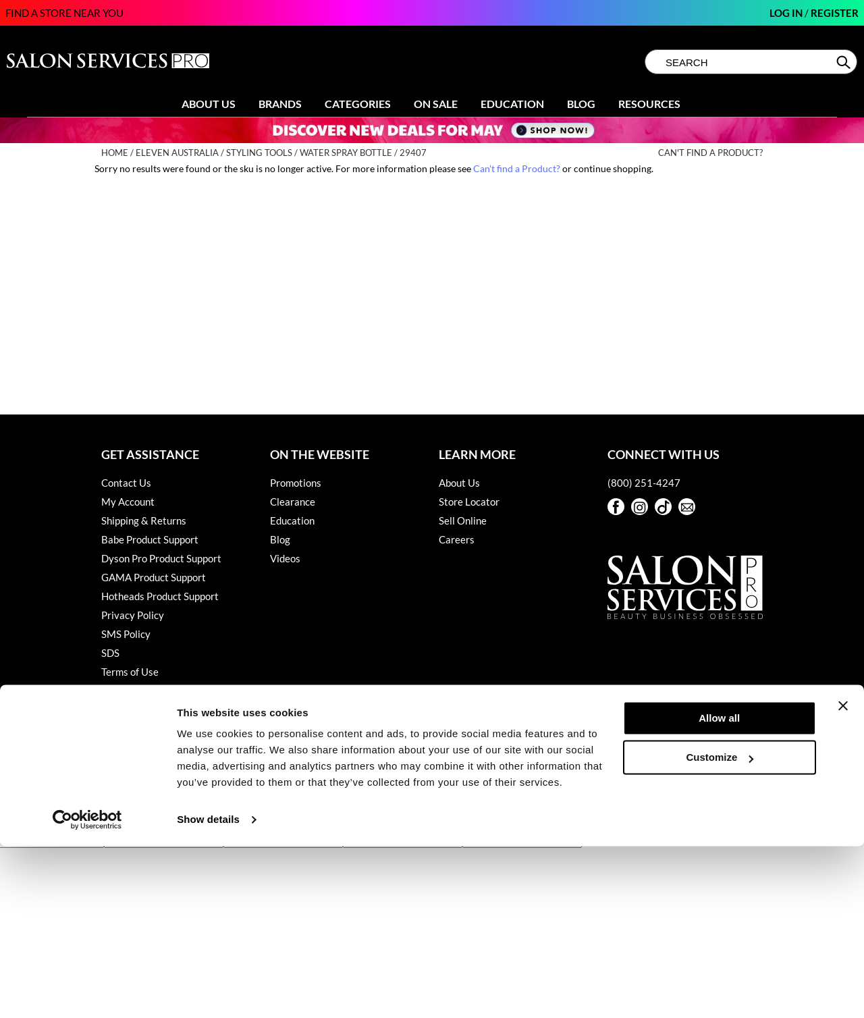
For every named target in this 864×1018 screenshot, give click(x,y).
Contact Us (126, 483)
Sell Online (463, 520)
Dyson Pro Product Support (161, 558)
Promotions (295, 483)
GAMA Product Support (153, 577)
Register (835, 13)
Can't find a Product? (710, 153)
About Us (209, 103)
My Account (128, 501)
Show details (208, 991)
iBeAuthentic (446, 748)
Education (512, 103)
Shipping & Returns (143, 520)
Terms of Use (130, 672)
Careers (457, 539)
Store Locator (469, 501)
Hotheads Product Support (160, 596)
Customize (720, 929)
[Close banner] (843, 877)
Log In (787, 13)
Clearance (292, 501)
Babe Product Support (149, 539)
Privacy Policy (132, 615)
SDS (110, 653)
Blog (581, 103)
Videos (285, 558)
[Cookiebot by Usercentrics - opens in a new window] (87, 992)
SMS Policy (126, 634)
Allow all (719, 890)
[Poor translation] (49, 822)
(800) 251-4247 (644, 483)
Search (844, 62)
